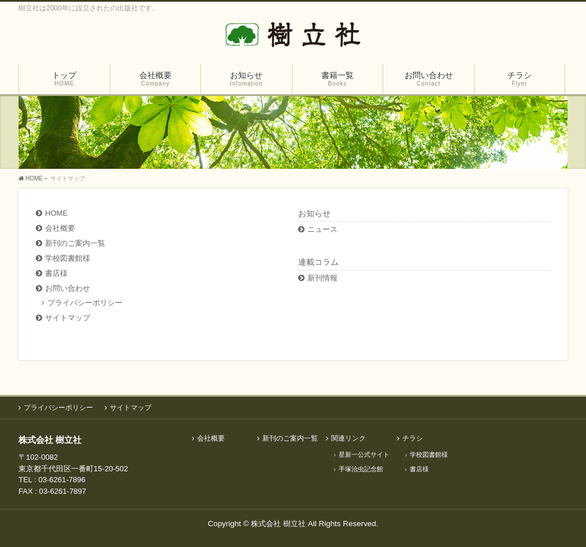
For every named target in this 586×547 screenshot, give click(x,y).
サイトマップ (67, 317)
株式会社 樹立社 (278, 523)
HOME (56, 213)
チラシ (412, 438)
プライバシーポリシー (85, 302)
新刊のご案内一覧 (75, 243)
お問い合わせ (67, 288)
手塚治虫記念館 (361, 468)
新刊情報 (322, 278)
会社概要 (60, 228)
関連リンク (348, 438)
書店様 (56, 273)
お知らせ (314, 213)
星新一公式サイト (364, 454)
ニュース (322, 229)
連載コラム (318, 262)
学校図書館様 (67, 258)
